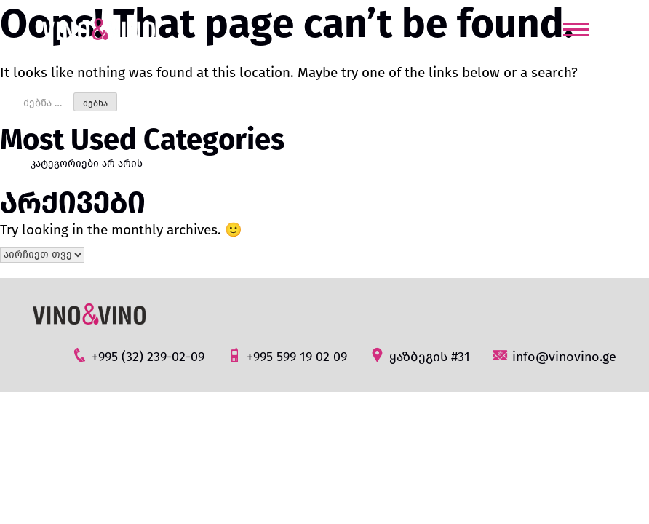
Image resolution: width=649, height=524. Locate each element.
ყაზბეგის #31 (419, 355)
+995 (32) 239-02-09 (137, 355)
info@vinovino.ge (554, 355)
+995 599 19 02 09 (286, 355)
